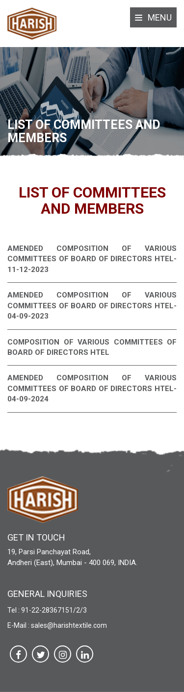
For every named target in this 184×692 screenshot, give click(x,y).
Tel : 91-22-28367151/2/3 (47, 610)
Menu (153, 17)
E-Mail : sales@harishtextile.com (57, 625)
